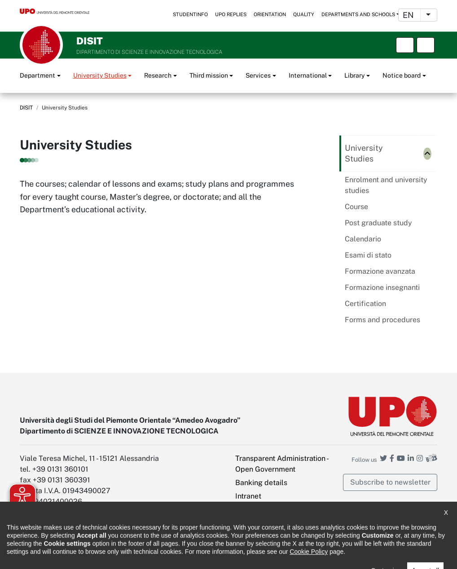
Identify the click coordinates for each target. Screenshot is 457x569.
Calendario (363, 239)
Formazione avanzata (380, 271)
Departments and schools (358, 14)
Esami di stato (368, 255)
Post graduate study (378, 223)
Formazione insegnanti (382, 287)
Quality (303, 14)
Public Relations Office (248, 555)
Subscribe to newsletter (390, 482)
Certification (365, 303)
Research (157, 75)
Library (354, 75)
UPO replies (230, 14)
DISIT (26, 108)
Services (258, 75)
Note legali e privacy (125, 555)
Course (356, 206)
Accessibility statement (51, 555)
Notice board (401, 75)
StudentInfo (190, 14)
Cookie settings (261, 534)
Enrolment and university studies (386, 185)
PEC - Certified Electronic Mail (277, 515)
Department (37, 75)
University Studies (100, 75)
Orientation (270, 14)
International (308, 75)
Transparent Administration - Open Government (281, 463)
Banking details (261, 482)
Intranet (248, 496)
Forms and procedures (382, 319)
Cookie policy (184, 555)
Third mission (208, 75)
